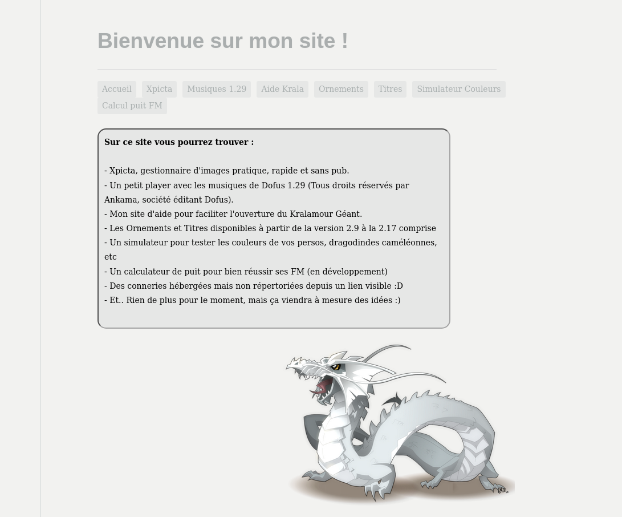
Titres (391, 89)
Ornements (341, 89)
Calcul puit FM (132, 105)
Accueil (117, 89)
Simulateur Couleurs (459, 89)
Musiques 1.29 (216, 89)
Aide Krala (282, 89)
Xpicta (159, 89)
